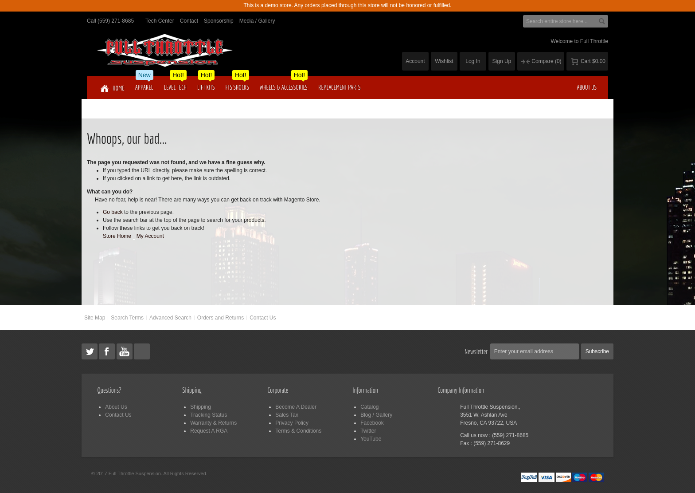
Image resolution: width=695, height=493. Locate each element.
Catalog (369, 407)
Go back (113, 212)
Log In (472, 61)
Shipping (200, 407)
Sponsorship (219, 21)
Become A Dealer (295, 407)
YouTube (370, 439)
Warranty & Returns (213, 423)
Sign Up (501, 61)
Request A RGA (208, 431)
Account (415, 61)
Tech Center (159, 21)
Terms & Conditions (298, 431)
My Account (150, 236)
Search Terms (127, 318)
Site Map (94, 318)
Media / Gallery (257, 21)
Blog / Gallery (376, 415)
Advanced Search (170, 318)
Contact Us (263, 318)
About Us (116, 407)
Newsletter (476, 351)
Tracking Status (208, 415)
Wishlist (444, 61)
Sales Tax (286, 415)
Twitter (368, 431)
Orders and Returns (220, 318)
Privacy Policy (291, 423)
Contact (189, 21)
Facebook (372, 423)
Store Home (117, 236)
